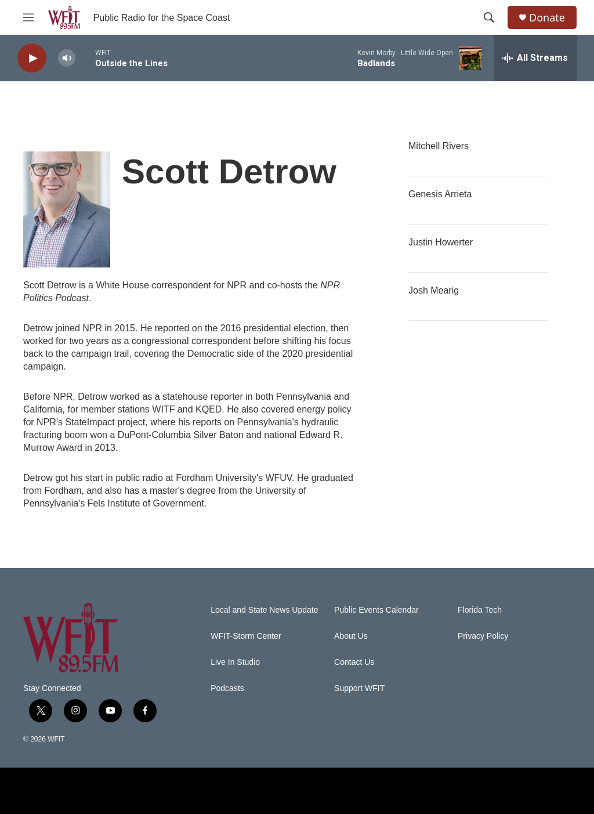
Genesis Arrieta (440, 194)
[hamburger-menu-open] (28, 17)
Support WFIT (359, 688)
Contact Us (354, 662)
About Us (351, 636)
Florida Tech (480, 610)
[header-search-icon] (489, 17)
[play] (32, 58)
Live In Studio (235, 662)
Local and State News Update (264, 610)
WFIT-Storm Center (246, 636)
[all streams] (535, 58)
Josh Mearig (433, 290)
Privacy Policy (483, 636)
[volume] (67, 58)
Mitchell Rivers (438, 146)
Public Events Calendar (376, 610)
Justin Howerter (440, 242)
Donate (547, 18)
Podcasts (227, 688)
